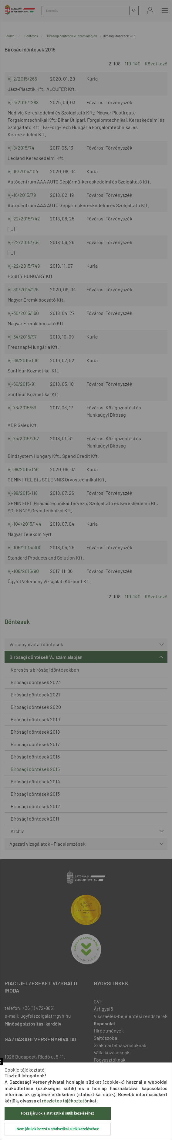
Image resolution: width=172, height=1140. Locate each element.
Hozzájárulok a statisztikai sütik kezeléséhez (57, 1113)
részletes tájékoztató (64, 1100)
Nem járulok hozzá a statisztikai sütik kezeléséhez (58, 1129)
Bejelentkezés (150, 10)
